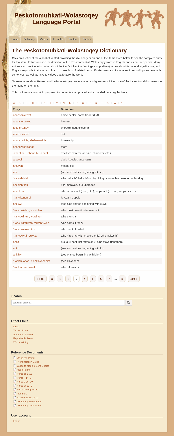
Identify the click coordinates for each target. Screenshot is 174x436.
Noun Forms (23, 369)
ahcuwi (17, 203)
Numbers (22, 393)
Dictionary (29, 39)
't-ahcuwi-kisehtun (24, 229)
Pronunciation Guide (28, 361)
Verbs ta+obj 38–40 (27, 389)
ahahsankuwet (22, 115)
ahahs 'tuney (21, 127)
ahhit (16, 241)
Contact (73, 39)
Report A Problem (23, 338)
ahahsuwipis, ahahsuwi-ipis (29, 140)
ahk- (15, 248)
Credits (87, 39)
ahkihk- (17, 254)
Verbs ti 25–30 (25, 381)
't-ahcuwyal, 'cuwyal (25, 235)
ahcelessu (19, 191)
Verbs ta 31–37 (25, 385)
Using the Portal (25, 358)
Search (16, 296)
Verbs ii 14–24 (25, 377)
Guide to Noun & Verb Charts (33, 365)
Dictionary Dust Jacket (29, 405)
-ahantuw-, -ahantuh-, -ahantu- (31, 153)
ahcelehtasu (20, 184)
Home (15, 39)
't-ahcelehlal (20, 178)
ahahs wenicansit (23, 146)
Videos (44, 39)
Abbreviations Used (27, 397)
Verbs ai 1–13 (24, 373)
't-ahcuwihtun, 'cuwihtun (27, 216)
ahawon (18, 165)
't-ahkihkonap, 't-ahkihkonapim (31, 260)
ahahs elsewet (22, 121)
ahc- (15, 172)
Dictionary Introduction (29, 401)
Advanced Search (23, 334)
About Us (58, 39)
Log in (16, 421)
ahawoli (17, 159)
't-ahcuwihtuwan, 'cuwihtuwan (31, 222)
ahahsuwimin (21, 134)
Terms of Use (20, 330)
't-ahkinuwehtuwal (24, 267)
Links (16, 326)
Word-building (20, 342)
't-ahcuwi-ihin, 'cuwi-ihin (27, 210)
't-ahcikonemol (22, 197)
